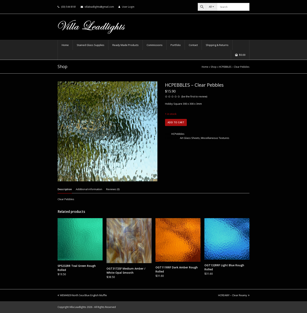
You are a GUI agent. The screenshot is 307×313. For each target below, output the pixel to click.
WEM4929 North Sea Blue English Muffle (82, 295)
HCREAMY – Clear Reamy (233, 295)
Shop (214, 66)
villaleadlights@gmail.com (99, 6)
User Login (128, 6)
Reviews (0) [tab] (112, 189)
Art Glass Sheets (190, 138)
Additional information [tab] (89, 189)
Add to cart (176, 122)
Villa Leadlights (77, 307)
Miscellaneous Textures (215, 138)
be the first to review (194, 96)
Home (205, 66)
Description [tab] (65, 189)
